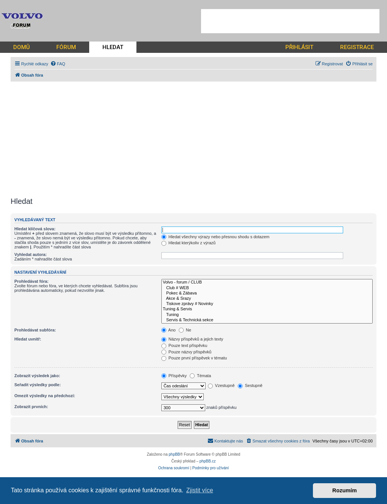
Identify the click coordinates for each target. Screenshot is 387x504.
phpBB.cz (208, 461)
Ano (168, 330)
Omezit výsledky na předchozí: (44, 395)
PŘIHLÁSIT (299, 47)
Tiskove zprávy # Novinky (267, 304)
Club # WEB (267, 288)
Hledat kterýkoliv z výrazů (188, 242)
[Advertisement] (290, 21)
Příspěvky (174, 375)
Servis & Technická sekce (267, 320)
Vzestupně (221, 385)
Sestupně (250, 385)
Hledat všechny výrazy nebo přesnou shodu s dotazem (215, 236)
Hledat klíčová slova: (35, 229)
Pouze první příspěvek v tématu (194, 358)
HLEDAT (112, 47)
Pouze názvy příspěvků (186, 352)
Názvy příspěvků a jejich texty (192, 339)
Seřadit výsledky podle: (37, 384)
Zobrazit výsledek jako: (37, 375)
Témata (200, 375)
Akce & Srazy (267, 298)
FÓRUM (66, 47)
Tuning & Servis (267, 309)
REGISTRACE (357, 47)
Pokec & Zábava (267, 293)
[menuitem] (57, 63)
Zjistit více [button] (199, 490)
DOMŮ (21, 47)
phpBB (174, 454)
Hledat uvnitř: (27, 339)
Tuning (267, 315)
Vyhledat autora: (30, 254)
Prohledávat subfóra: (35, 330)
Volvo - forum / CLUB (267, 282)
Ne (185, 330)
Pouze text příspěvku (184, 345)
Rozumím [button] (344, 490)
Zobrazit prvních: (31, 406)
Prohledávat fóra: (31, 281)
